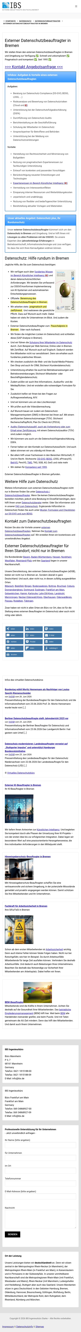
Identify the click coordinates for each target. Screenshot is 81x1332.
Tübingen (28, 601)
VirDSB (12, 697)
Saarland (45, 560)
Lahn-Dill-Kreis (46, 593)
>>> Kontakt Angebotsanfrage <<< (34, 67)
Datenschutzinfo (24, 1326)
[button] (76, 6)
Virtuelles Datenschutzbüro (21, 773)
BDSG (49, 459)
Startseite (11, 21)
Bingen (28, 586)
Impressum (8, 1326)
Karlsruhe (33, 593)
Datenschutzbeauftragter (47, 21)
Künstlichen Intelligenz (48, 829)
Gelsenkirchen (12, 593)
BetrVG (14, 462)
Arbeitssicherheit (54, 949)
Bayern (26, 557)
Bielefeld (19, 586)
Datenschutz (25, 21)
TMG (29, 462)
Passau (8, 601)
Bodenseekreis (40, 586)
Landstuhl (59, 593)
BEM (62, 1013)
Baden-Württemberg (41, 557)
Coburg (70, 586)
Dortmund (29, 589)
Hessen (56, 557)
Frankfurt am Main (55, 589)
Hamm (23, 593)
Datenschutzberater (32, 502)
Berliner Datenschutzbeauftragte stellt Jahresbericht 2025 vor (36, 718)
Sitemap (40, 1326)
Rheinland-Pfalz (24, 560)
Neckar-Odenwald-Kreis (30, 597)
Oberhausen (49, 597)
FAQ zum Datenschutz (26, 506)
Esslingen (40, 589)
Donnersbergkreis (14, 589)
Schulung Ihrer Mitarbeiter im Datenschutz (51, 342)
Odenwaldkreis (64, 597)
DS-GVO (41, 459)
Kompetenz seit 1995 (36, 467)
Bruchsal (61, 586)
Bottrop (52, 586)
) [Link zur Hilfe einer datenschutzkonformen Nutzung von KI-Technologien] (26, 105)
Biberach (9, 586)
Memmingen (11, 597)
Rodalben (18, 601)
